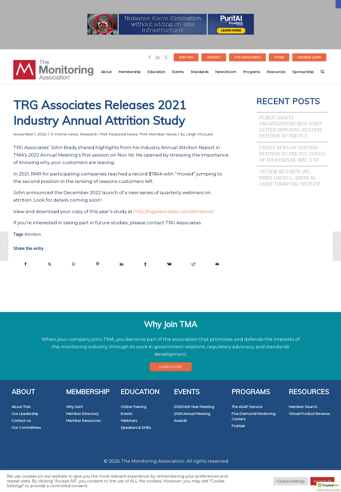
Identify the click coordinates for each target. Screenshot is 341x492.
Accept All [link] (322, 481)
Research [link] (89, 134)
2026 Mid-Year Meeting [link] (194, 407)
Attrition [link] (33, 234)
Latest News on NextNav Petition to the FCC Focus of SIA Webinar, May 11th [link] (292, 153)
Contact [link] (214, 57)
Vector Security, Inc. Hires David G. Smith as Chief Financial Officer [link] (289, 177)
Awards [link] (180, 420)
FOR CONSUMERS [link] (247, 57)
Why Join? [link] (74, 407)
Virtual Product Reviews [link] (309, 413)
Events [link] (126, 413)
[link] (338, 4)
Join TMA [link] (186, 57)
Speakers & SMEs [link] (136, 427)
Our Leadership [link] (24, 413)
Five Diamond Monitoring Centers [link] (253, 416)
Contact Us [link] (21, 420)
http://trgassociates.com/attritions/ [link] (173, 211)
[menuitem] (186, 57)
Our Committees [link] (26, 427)
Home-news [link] (66, 134)
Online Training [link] (133, 407)
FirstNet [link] (238, 426)
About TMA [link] (20, 407)
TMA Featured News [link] (118, 134)
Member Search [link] (303, 407)
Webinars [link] (129, 420)
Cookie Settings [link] (291, 481)
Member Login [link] (309, 57)
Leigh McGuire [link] (199, 134)
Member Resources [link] (83, 420)
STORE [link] (279, 57)
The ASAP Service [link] (247, 407)
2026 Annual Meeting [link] (192, 413)
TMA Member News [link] (158, 134)
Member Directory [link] (82, 413)
